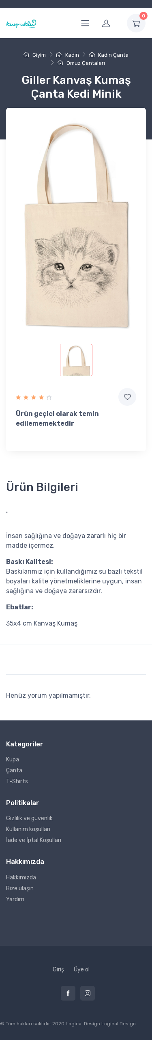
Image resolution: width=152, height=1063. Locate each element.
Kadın (67, 55)
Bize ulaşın (20, 888)
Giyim (35, 55)
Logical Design (118, 1024)
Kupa (12, 759)
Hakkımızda (21, 877)
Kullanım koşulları (28, 829)
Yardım (15, 899)
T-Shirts (17, 781)
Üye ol (82, 969)
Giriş (58, 969)
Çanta (14, 770)
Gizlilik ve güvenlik (29, 818)
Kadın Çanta (108, 55)
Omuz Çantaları (81, 63)
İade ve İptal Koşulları (33, 840)
